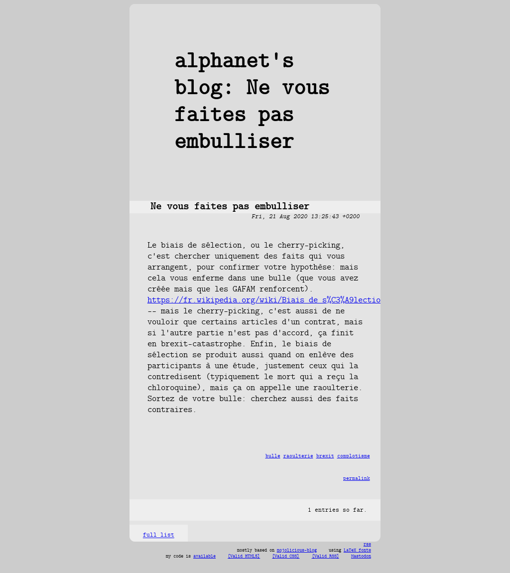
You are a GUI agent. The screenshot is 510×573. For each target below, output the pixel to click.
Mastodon (361, 557)
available (204, 557)
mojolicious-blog (297, 551)
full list (158, 536)
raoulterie (298, 456)
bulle (272, 456)
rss (367, 545)
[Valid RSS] (325, 557)
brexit (325, 456)
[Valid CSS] (285, 557)
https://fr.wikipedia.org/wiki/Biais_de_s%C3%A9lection (266, 300)
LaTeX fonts (357, 551)
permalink (356, 478)
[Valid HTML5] (244, 557)
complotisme (353, 456)
